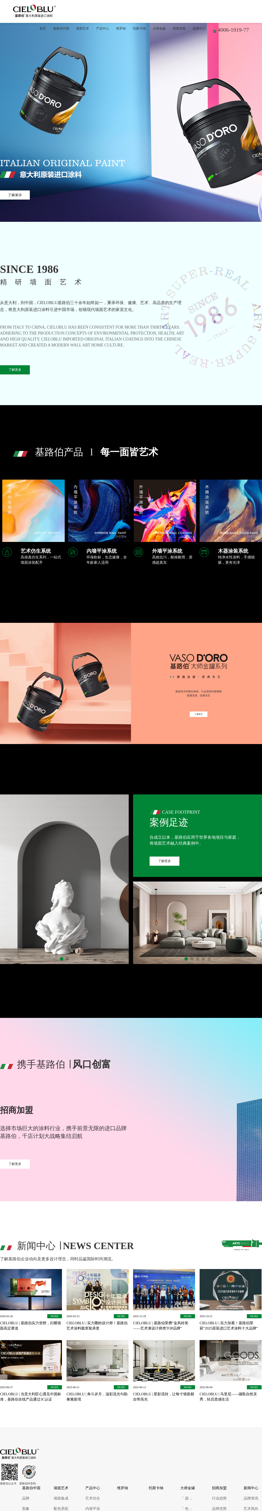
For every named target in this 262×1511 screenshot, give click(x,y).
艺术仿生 (92, 1498)
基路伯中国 (61, 28)
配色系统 (61, 1509)
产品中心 (102, 28)
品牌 (25, 1498)
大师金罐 (159, 28)
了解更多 (14, 369)
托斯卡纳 (139, 28)
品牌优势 (219, 1509)
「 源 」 (186, 1498)
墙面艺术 (82, 28)
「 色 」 (186, 1509)
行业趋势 (219, 1498)
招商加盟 (179, 28)
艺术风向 (251, 1509)
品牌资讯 (251, 1498)
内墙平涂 (92, 1509)
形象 (25, 1509)
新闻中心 (199, 28)
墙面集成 (61, 1498)
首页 (42, 28)
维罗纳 (121, 28)
